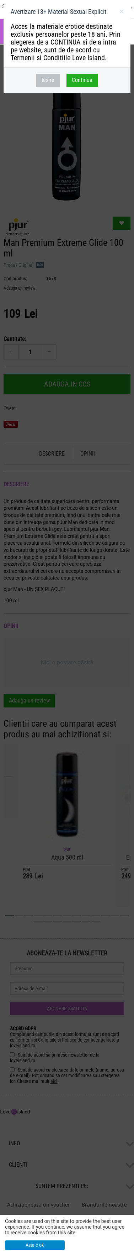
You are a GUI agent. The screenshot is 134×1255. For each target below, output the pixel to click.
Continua (82, 80)
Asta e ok (35, 1245)
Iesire (48, 80)
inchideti (121, 12)
